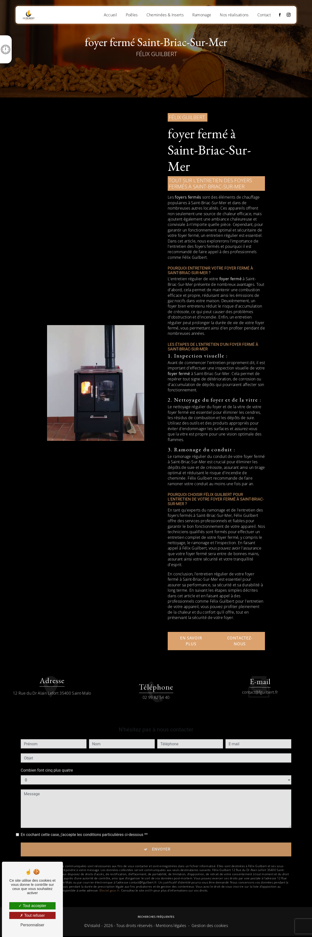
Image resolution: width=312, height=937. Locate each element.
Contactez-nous (240, 641)
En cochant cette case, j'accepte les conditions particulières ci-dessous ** (84, 823)
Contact (263, 14)
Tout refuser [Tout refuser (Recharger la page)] (32, 915)
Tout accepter (32, 906)
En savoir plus (191, 641)
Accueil (109, 14)
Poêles (131, 14)
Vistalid (93, 926)
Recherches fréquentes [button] (156, 917)
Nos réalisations (233, 14)
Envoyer (161, 838)
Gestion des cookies (210, 926)
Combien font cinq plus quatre (47, 758)
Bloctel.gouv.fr (109, 880)
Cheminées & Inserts (164, 14)
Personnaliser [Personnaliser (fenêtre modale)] (32, 925)
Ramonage (201, 14)
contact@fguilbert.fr (260, 680)
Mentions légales (171, 926)
